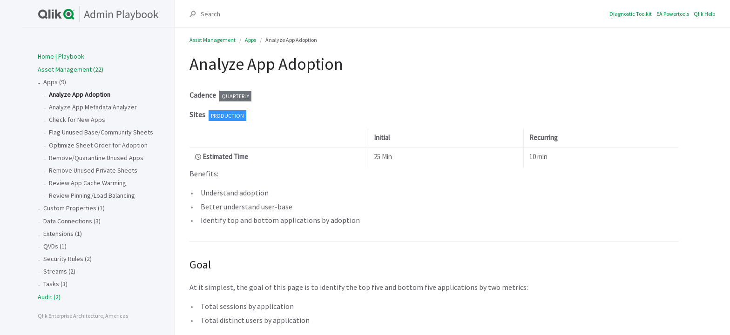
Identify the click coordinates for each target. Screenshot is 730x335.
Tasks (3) (55, 284)
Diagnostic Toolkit (630, 13)
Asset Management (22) (70, 69)
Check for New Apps (77, 119)
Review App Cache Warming (87, 183)
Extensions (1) (62, 233)
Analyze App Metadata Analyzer (93, 107)
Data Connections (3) (72, 221)
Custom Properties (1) (74, 208)
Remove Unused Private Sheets (93, 170)
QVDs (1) (55, 246)
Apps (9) (54, 82)
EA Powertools (672, 13)
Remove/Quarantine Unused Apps (96, 158)
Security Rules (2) (67, 259)
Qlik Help (704, 13)
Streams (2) (59, 271)
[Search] (404, 14)
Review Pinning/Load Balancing (92, 195)
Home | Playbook (61, 56)
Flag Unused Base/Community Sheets (101, 132)
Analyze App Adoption (79, 94)
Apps (250, 39)
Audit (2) (49, 297)
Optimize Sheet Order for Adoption (98, 145)
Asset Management (212, 39)
